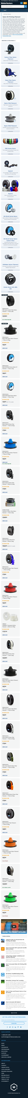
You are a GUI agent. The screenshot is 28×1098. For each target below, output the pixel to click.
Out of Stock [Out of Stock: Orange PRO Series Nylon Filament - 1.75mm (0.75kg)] (5, 861)
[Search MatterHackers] (25, 6)
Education (4, 1051)
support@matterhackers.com (10, 1037)
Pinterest (18, 1027)
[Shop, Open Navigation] (4, 10)
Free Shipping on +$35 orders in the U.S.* (9, 0)
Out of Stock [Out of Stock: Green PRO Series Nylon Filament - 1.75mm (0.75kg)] (5, 916)
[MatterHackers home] (14, 1087)
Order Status (5, 1067)
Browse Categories (8, 40)
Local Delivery (5, 1069)
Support (3, 1053)
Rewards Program (6, 1071)
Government (5, 1055)
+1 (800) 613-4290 (6, 1035)
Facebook (7, 1027)
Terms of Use (5, 1079)
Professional (5, 1049)
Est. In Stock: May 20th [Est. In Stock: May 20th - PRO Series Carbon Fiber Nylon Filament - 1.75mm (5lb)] (6, 319)
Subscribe (14, 1023)
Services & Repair (6, 1057)
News (3, 1045)
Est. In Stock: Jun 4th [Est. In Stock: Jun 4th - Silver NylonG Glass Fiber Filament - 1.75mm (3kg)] (6, 887)
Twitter (10, 1027)
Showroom (4, 1047)
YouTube (21, 1027)
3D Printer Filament (7, 14)
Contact (3, 1065)
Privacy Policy (5, 1077)
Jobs (2, 1073)
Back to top (14, 1012)
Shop (2, 1043)
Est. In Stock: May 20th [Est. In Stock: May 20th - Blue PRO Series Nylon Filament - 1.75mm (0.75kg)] (6, 463)
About (3, 1063)
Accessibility (5, 1081)
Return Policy (5, 1075)
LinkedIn (15, 1027)
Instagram (12, 1027)
